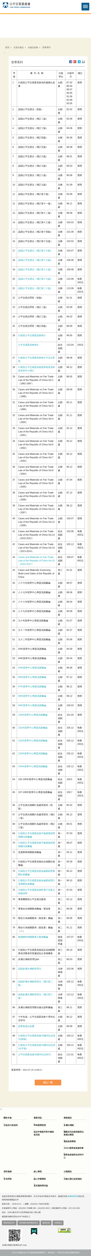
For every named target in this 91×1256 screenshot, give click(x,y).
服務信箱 (46, 1223)
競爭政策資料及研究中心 (74, 1156)
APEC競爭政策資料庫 (74, 1148)
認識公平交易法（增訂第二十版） (35, 288)
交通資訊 (58, 1223)
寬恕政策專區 (70, 1141)
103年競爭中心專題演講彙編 (32, 753)
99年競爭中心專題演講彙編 (32, 705)
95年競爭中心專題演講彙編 (32, 667)
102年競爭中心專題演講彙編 (32, 740)
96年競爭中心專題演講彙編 (32, 677)
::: (4, 53)
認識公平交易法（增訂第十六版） (35, 250)
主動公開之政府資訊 (73, 1179)
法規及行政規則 (11, 1125)
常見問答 (8, 1179)
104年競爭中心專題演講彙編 (32, 766)
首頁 (7, 47)
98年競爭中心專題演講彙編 (32, 696)
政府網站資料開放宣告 (28, 1223)
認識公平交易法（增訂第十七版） (35, 260)
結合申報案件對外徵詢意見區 (44, 1133)
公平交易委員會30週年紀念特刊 (34, 1054)
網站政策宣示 (9, 1223)
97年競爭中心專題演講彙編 (32, 686)
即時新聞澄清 (40, 1125)
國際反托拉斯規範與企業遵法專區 (74, 1133)
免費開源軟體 (73, 1196)
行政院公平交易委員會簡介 (32, 335)
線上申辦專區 (40, 1179)
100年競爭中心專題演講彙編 (32, 715)
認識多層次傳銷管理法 (29, 968)
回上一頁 (48, 1082)
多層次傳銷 (69, 1125)
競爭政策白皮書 (26, 1026)
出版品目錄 (33, 47)
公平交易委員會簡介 (28, 345)
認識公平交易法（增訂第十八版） (35, 269)
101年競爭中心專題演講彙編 (32, 727)
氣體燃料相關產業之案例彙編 (33, 937)
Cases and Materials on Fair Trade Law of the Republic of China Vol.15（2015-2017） (36, 560)
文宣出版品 (19, 47)
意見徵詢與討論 (41, 1185)
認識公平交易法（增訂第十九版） (35, 279)
